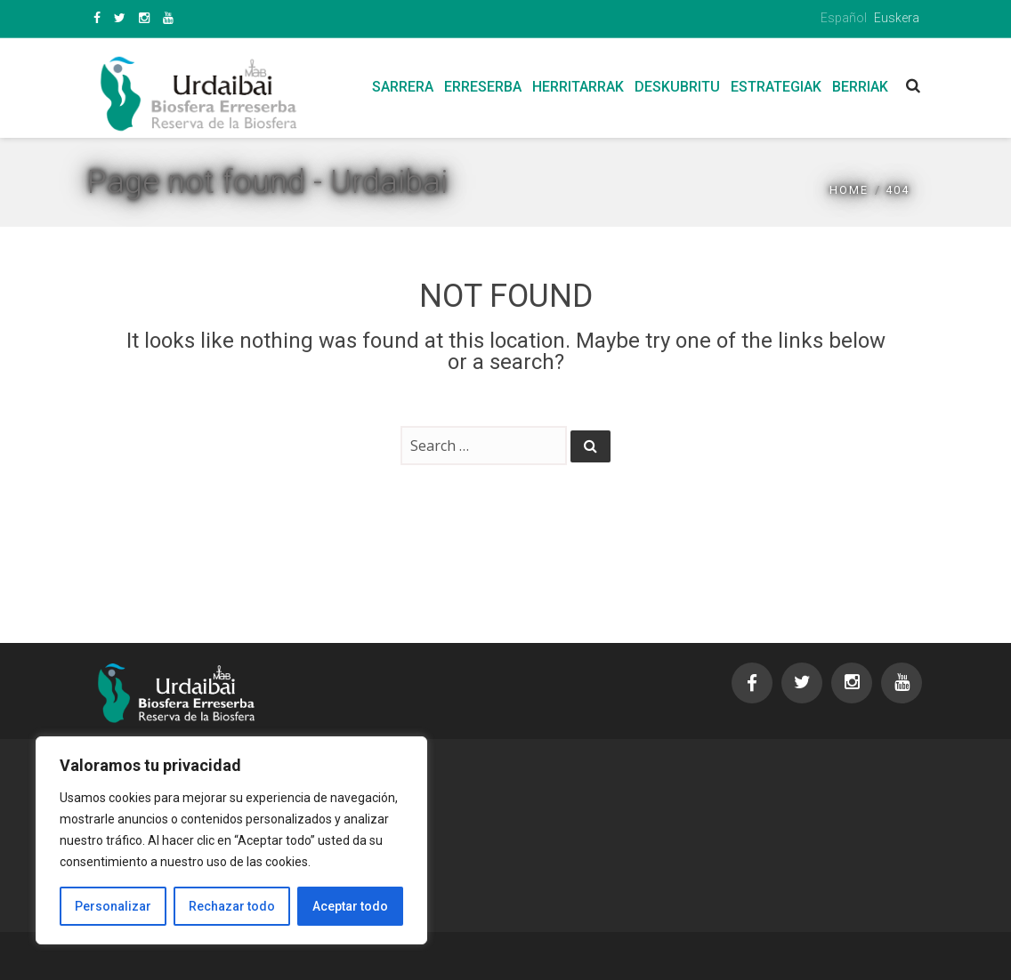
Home (849, 190)
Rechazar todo (232, 906)
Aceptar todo (350, 906)
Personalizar (113, 906)
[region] (231, 840)
